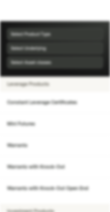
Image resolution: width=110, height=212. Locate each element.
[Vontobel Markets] (23, 11)
